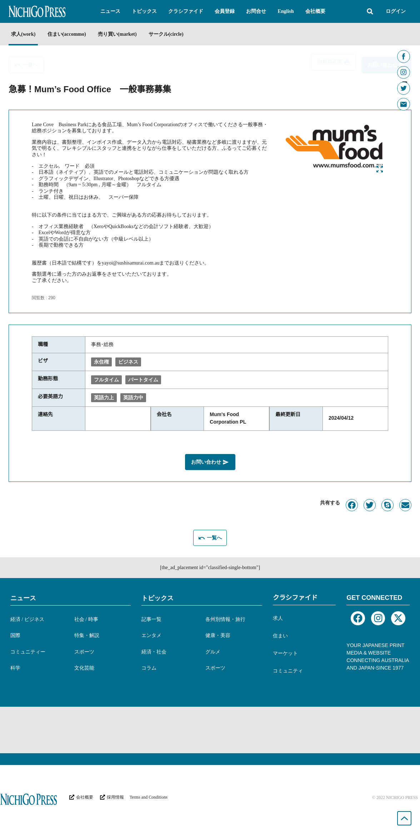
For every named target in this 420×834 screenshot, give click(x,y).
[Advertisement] (210, 728)
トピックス (157, 596)
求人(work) (23, 34)
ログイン (396, 11)
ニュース (23, 596)
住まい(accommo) (71, 34)
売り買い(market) (126, 34)
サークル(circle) (179, 34)
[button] (110, 11)
